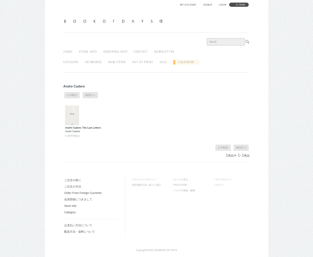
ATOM (183, 185)
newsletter (164, 52)
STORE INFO (88, 52)
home (67, 52)
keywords (93, 62)
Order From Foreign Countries (83, 192)
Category (71, 62)
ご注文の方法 (72, 186)
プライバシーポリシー (144, 179)
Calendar (184, 62)
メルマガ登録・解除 (184, 190)
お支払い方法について (78, 225)
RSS (176, 185)
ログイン (220, 185)
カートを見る (181, 179)
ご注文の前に (72, 180)
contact (141, 52)
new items (117, 62)
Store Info (70, 205)
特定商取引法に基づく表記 (146, 185)
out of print (142, 62)
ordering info (115, 52)
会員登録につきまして (78, 199)
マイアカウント (223, 179)
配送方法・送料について (79, 231)
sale (163, 62)
